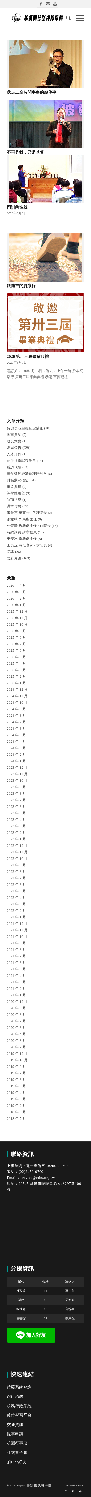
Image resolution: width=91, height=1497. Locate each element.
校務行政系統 (19, 1406)
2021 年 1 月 (16, 995)
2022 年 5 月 (16, 891)
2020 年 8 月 (16, 1015)
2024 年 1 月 (16, 761)
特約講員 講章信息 (22, 532)
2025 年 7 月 (16, 644)
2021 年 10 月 (17, 937)
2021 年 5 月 (16, 969)
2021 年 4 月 (16, 976)
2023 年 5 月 (16, 813)
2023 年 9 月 (16, 787)
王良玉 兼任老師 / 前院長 (27, 545)
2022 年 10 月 (17, 858)
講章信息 (14, 506)
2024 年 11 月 (17, 696)
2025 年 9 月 (16, 631)
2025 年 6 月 (16, 650)
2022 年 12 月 (17, 845)
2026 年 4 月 (16, 585)
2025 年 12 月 (17, 611)
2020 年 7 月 (16, 1021)
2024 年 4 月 (16, 741)
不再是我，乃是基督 (25, 152)
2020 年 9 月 (16, 1008)
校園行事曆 (17, 1443)
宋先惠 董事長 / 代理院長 (27, 513)
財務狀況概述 (18, 480)
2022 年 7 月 (16, 878)
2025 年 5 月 (16, 657)
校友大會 (14, 441)
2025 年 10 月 (17, 624)
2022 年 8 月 (16, 871)
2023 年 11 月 (17, 774)
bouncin (79, 1485)
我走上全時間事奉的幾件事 (31, 92)
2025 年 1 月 (16, 683)
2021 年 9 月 (16, 943)
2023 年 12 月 (17, 767)
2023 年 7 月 (16, 800)
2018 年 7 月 (16, 1119)
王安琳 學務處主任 (22, 539)
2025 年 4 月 (16, 663)
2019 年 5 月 (16, 1086)
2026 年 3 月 (16, 592)
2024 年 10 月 (17, 702)
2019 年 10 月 (17, 1060)
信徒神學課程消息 (21, 461)
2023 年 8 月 (16, 793)
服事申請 (15, 1434)
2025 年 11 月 (17, 618)
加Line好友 (16, 1462)
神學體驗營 (16, 493)
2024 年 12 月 (17, 689)
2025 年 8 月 (16, 637)
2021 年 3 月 (16, 982)
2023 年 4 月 (16, 819)
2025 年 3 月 (16, 670)
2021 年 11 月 (17, 930)
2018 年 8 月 (16, 1112)
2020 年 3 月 (16, 1041)
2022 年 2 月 (16, 911)
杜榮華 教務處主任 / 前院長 (28, 526)
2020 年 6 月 (16, 1028)
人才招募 (14, 454)
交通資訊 (15, 1424)
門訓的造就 (17, 207)
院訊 (10, 552)
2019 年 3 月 (16, 1099)
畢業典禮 (14, 487)
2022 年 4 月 (16, 898)
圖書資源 (14, 435)
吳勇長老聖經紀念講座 (25, 428)
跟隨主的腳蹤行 (21, 285)
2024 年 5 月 (16, 735)
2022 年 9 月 (16, 865)
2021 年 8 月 (16, 950)
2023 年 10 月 (17, 780)
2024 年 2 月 (16, 754)
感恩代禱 (14, 467)
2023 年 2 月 (16, 832)
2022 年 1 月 (16, 917)
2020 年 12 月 (17, 1002)
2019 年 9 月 (16, 1067)
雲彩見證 (14, 558)
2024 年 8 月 (16, 715)
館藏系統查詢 (19, 1387)
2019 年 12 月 (17, 1054)
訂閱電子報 (17, 1452)
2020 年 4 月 (16, 1034)
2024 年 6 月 (16, 728)
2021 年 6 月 (16, 963)
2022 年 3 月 (16, 904)
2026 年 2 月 (16, 598)
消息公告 (14, 448)
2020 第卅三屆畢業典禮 (28, 356)
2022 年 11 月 (17, 852)
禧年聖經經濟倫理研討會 (27, 474)
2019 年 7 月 (16, 1073)
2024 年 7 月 (16, 722)
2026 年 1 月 (16, 605)
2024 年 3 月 (16, 748)
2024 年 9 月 (16, 709)
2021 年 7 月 (16, 956)
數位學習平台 (19, 1415)
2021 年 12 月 (17, 924)
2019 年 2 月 (16, 1106)
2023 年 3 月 (16, 826)
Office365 (15, 1396)
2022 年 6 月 (16, 884)
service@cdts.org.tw (38, 1178)
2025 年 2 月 (16, 676)
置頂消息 (14, 500)
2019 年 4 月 (16, 1093)
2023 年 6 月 (16, 806)
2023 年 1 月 (16, 839)
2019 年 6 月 (16, 1080)
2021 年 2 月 (16, 989)
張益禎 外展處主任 (22, 519)
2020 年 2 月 (16, 1047)
